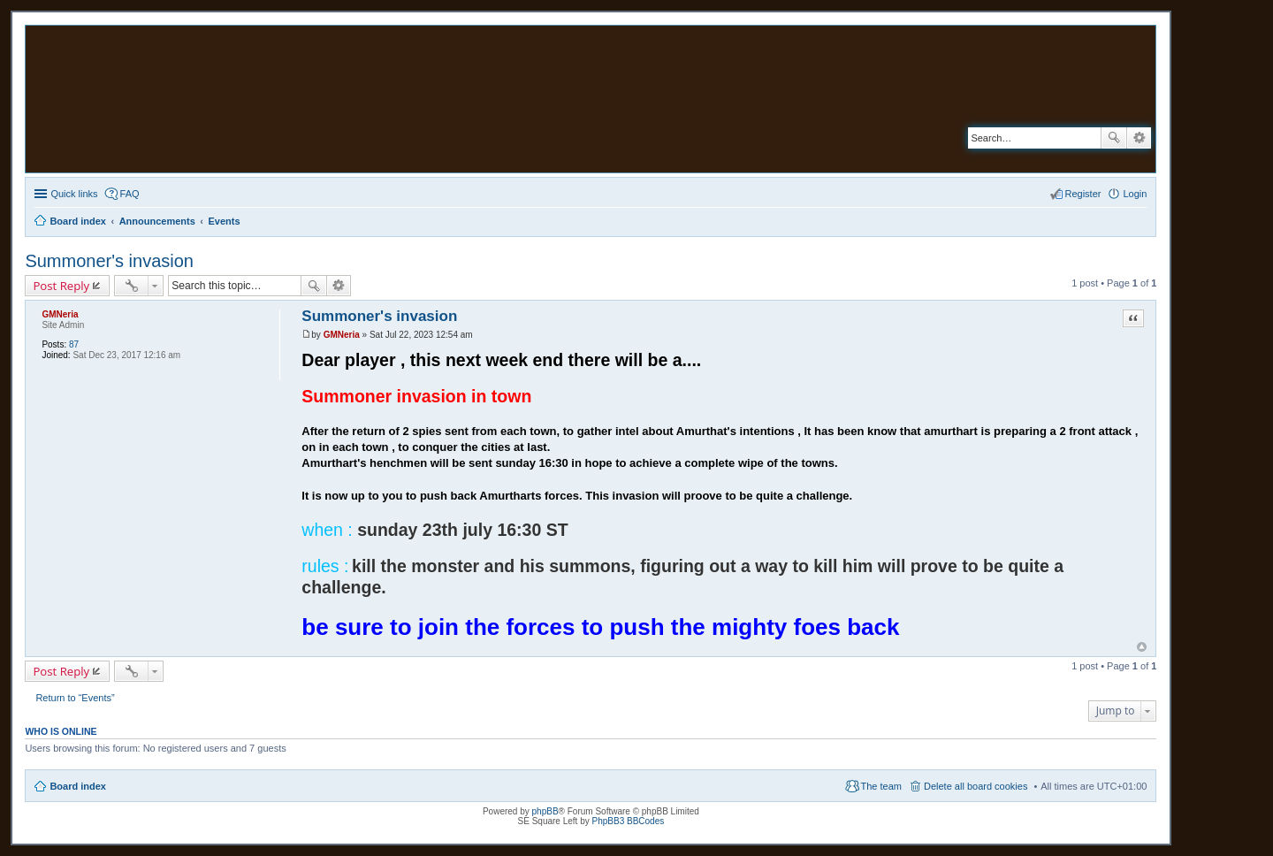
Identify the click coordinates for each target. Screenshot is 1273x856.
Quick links (73, 193)
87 (74, 344)
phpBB (545, 811)
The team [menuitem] (881, 786)
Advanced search (1139, 138)
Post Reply (61, 286)
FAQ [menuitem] (130, 193)
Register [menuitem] (1083, 193)
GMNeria (60, 314)
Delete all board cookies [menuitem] (975, 786)
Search (1114, 138)
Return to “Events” (74, 697)
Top (1142, 647)
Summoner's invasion (109, 261)
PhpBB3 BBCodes (628, 821)
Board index (78, 786)
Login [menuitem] (1135, 193)
